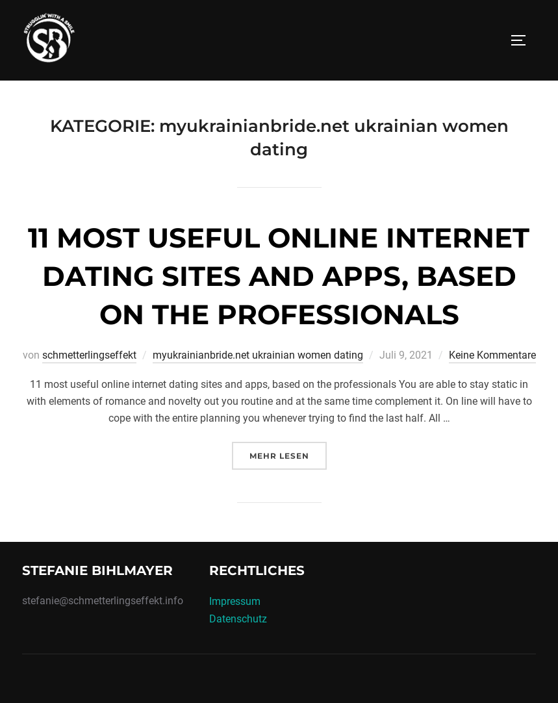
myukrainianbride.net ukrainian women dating (258, 355)
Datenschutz (238, 619)
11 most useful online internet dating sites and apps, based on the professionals (278, 276)
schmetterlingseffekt (89, 355)
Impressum (234, 601)
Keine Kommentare (492, 355)
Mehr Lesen (288, 455)
